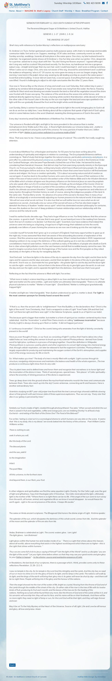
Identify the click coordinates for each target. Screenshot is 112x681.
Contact (104, 11)
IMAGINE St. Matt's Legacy (38, 11)
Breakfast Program (90, 11)
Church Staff (57, 11)
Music (78, 11)
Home (12, 11)
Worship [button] (69, 11)
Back (12, 665)
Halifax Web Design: (86, 677)
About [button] (19, 11)
